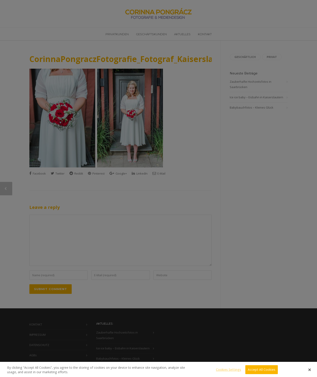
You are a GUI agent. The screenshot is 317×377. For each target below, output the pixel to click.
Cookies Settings (228, 371)
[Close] (309, 372)
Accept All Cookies (261, 371)
